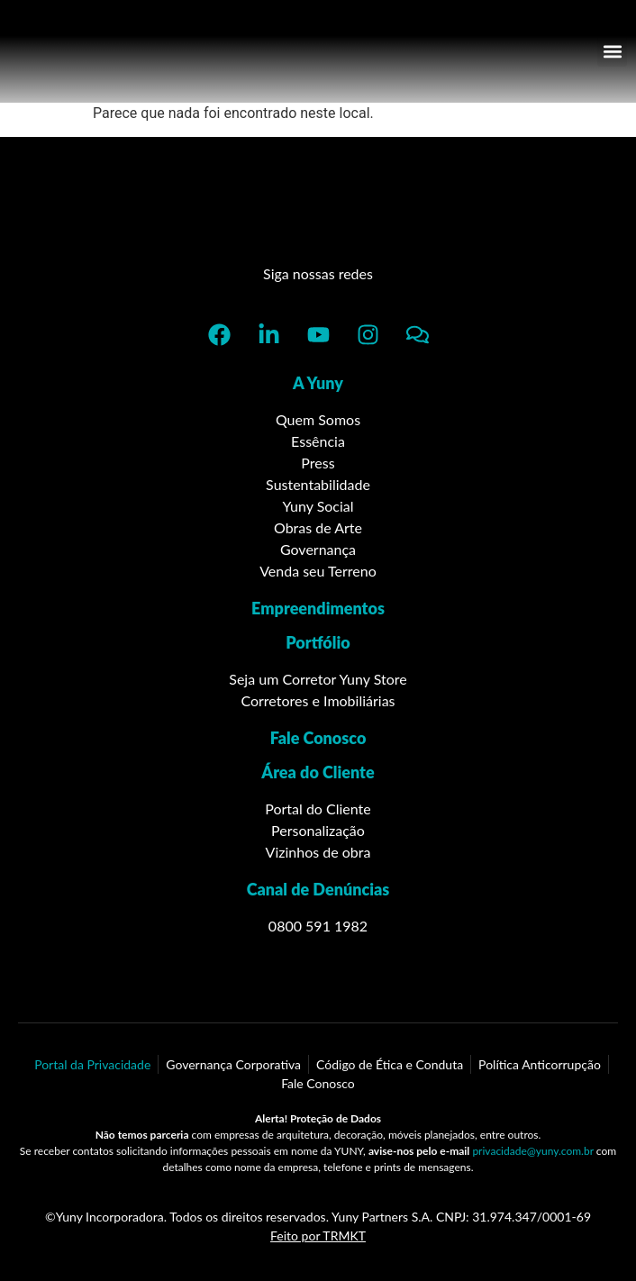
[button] (612, 52)
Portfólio (318, 642)
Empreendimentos (318, 608)
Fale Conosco (318, 738)
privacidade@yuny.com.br (532, 1151)
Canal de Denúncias (318, 889)
